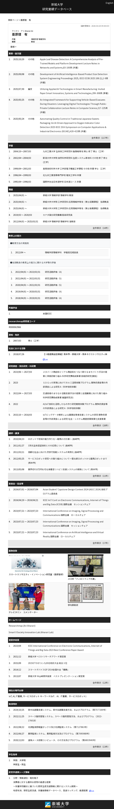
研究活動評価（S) (53, 278)
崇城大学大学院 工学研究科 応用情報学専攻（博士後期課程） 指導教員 (76, 208)
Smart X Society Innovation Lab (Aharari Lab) (31, 632)
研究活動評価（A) (53, 271)
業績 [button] (12, 46)
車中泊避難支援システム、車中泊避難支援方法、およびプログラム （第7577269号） (67, 709)
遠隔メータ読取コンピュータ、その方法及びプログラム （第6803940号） (62, 740)
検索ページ (13, 19)
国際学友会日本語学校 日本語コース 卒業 (62, 181)
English (109, 2)
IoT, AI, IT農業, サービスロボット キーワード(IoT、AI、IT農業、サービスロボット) (47, 696)
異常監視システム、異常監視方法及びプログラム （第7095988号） (59, 733)
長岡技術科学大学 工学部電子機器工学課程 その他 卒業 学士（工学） (75, 168)
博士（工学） (34, 340)
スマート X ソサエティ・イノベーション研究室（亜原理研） (37, 574)
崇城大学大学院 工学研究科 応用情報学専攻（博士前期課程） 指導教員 (76, 201)
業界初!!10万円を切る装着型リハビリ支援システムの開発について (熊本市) (63, 469)
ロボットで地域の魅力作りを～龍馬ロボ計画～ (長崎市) (54, 438)
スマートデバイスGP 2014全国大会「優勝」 (48, 669)
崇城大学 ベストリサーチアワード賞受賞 (47, 656)
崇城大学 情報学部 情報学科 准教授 (59, 221)
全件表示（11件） (101, 475)
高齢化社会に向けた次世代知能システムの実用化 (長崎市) (55, 452)
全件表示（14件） (101, 227)
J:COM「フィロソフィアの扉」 (82, 578)
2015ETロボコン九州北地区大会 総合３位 (47, 663)
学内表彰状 (73, 605)
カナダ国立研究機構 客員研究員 (57, 214)
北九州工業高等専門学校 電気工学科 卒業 (62, 175)
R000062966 (15, 327)
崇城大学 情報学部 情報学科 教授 (58, 195)
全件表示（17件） (101, 542)
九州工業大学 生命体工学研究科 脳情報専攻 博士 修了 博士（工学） (74, 151)
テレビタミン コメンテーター (23, 612)
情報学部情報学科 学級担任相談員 (61, 252)
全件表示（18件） (101, 425)
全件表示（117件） (101, 137)
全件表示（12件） (101, 682)
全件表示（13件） (101, 746)
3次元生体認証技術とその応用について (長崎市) (50, 445)
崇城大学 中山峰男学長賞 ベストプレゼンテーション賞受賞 (56, 676)
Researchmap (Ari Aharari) (22, 625)
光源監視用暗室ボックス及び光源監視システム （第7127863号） (58, 727)
